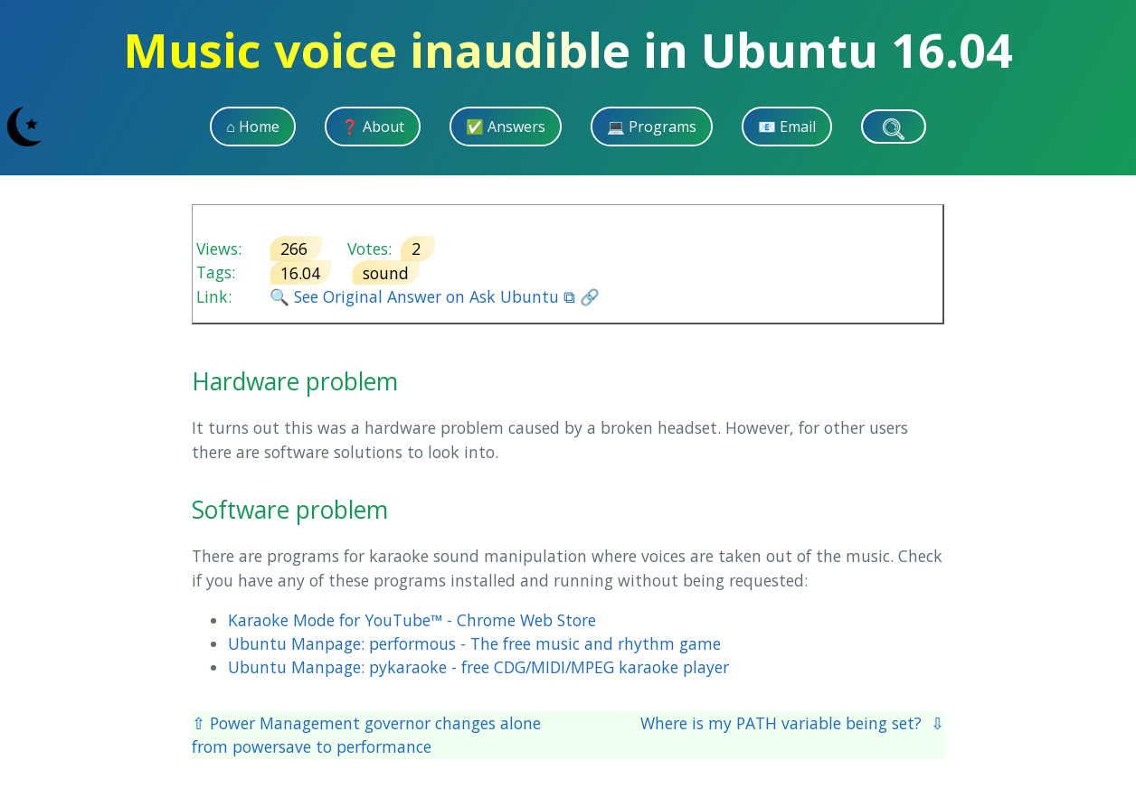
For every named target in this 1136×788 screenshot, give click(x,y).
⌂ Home (252, 126)
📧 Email (787, 126)
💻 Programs (651, 126)
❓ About (372, 126)
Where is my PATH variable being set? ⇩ (792, 723)
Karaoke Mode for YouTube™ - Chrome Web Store (412, 620)
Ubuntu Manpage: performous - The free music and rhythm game (474, 643)
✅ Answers (505, 126)
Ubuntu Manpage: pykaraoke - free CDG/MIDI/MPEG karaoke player (478, 667)
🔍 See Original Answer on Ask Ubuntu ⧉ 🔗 (435, 296)
